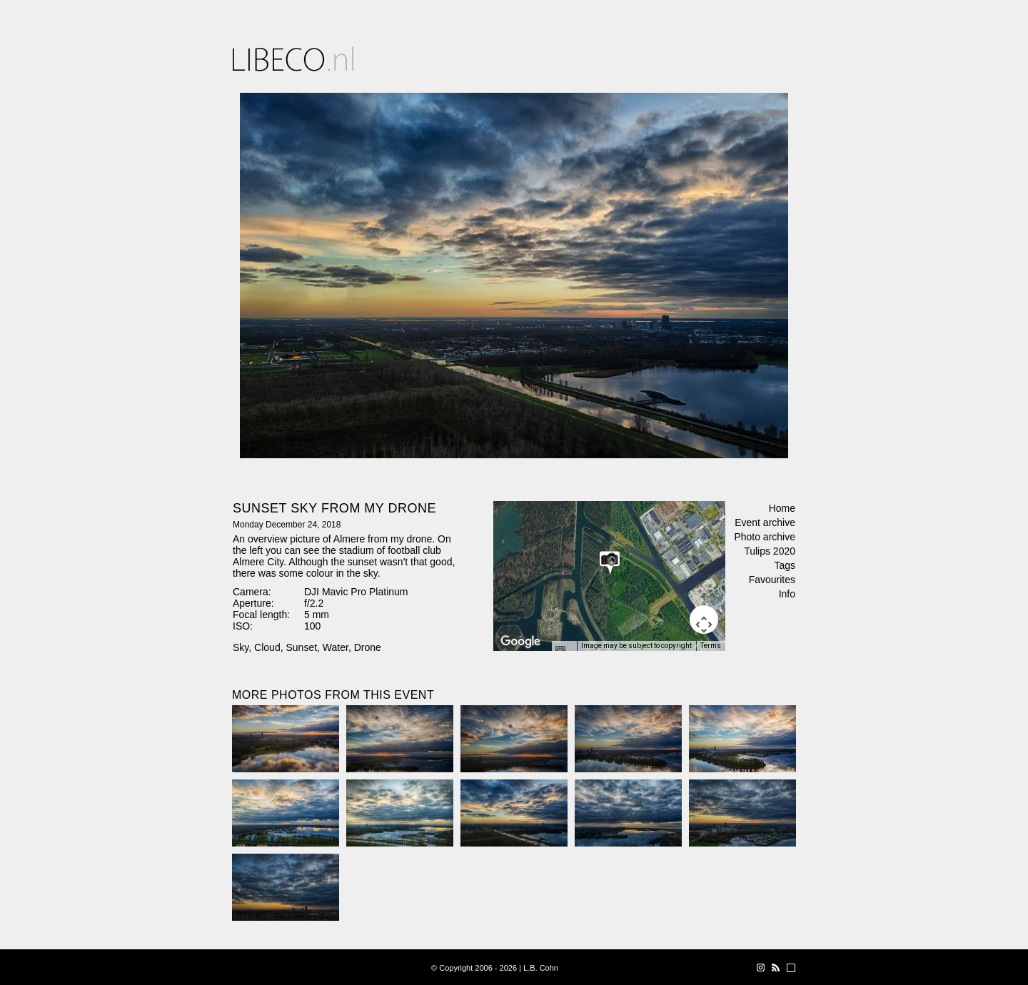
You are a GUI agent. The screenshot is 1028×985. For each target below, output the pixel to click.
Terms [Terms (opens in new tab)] (710, 646)
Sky (240, 647)
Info (787, 594)
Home (782, 508)
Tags (784, 565)
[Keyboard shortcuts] (564, 650)
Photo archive (764, 536)
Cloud (267, 647)
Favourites (772, 579)
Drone (367, 647)
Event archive (765, 522)
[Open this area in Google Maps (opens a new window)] (520, 641)
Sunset (301, 647)
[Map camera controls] (704, 619)
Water (335, 647)
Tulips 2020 (769, 551)
